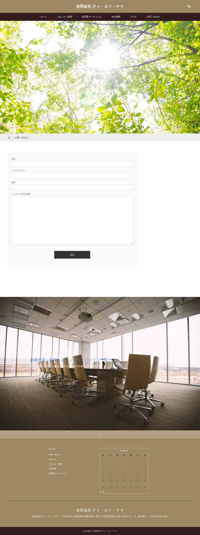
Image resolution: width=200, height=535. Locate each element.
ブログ (133, 17)
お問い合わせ (153, 17)
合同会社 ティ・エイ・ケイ (100, 6)
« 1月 (102, 492)
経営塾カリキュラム (92, 17)
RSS (188, 5)
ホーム (43, 17)
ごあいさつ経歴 (64, 17)
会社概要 (116, 17)
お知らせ (52, 459)
